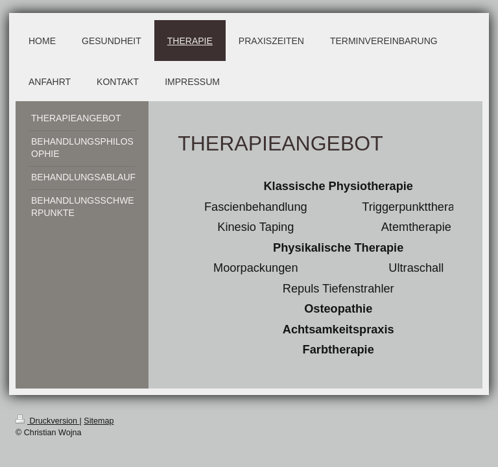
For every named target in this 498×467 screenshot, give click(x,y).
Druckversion (47, 420)
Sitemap (98, 420)
